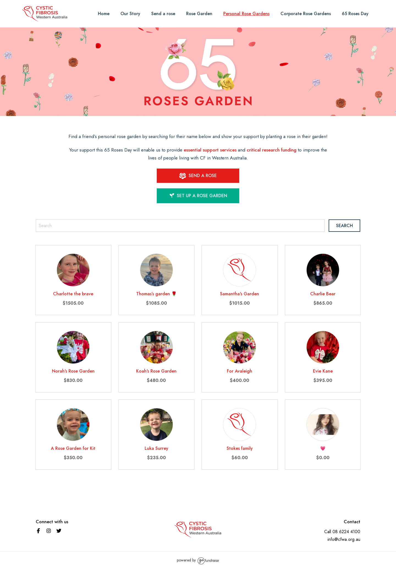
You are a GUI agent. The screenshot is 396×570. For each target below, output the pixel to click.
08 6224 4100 (346, 531)
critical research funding (271, 150)
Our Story (130, 13)
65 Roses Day (355, 13)
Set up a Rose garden (198, 195)
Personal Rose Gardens (246, 13)
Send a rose (163, 13)
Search (344, 225)
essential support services (210, 150)
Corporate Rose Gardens (305, 13)
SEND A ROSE (198, 175)
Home (103, 13)
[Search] (180, 225)
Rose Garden (199, 13)
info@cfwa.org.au (344, 539)
